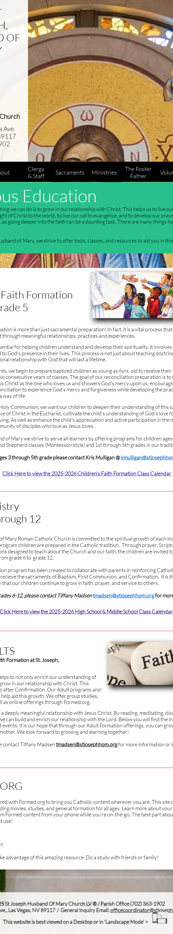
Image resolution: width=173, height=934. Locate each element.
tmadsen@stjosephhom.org (123, 595)
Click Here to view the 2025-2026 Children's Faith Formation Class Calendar (87, 473)
